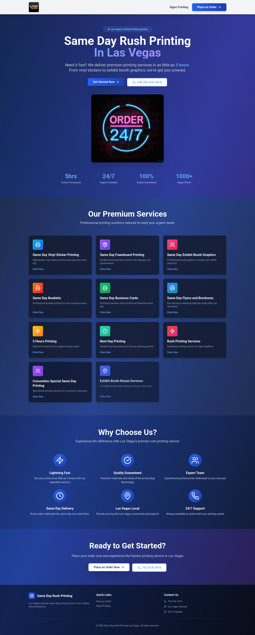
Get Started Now (106, 82)
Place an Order (209, 7)
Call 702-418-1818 (147, 82)
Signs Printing (179, 7)
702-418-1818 (149, 567)
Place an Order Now (109, 567)
